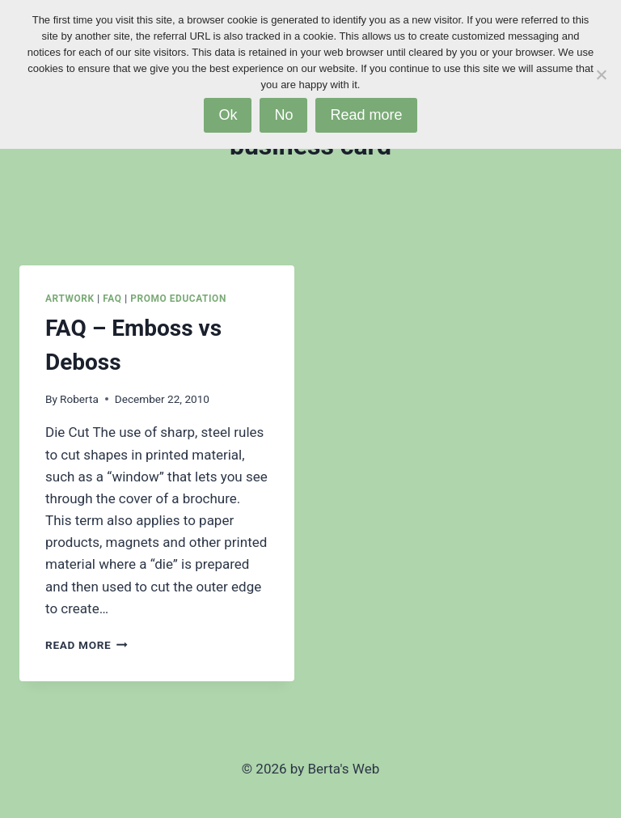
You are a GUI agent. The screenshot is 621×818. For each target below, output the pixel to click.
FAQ (112, 298)
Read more (366, 115)
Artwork (70, 298)
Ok (227, 115)
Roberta (79, 398)
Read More (86, 644)
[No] (601, 74)
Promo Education (178, 298)
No (283, 115)
